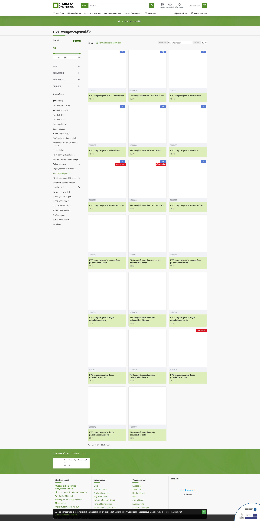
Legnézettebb (78, 453)
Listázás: (198, 43)
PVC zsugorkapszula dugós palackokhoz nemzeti (101, 433)
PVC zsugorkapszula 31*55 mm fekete (106, 95)
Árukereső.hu (188, 494)
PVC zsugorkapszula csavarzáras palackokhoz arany (104, 261)
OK (204, 512)
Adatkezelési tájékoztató (66, 514)
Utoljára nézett (61, 453)
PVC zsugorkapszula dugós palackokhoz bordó (182, 318)
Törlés (78, 41)
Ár (54, 48)
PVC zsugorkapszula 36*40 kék (184, 150)
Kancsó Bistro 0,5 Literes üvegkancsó (76, 460)
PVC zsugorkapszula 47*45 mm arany (106, 205)
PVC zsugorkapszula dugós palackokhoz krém (182, 376)
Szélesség (58, 73)
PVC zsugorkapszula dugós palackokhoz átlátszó (142, 318)
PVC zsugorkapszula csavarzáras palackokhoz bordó (145, 261)
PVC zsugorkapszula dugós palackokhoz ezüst (101, 376)
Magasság (58, 79)
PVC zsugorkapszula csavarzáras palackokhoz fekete (185, 261)
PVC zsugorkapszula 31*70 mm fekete (147, 95)
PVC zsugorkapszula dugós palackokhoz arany (101, 318)
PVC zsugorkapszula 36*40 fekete (145, 150)
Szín (55, 66)
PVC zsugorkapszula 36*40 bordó (104, 150)
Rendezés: (167, 43)
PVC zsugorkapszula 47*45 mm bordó (147, 205)
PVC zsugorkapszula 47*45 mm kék (186, 205)
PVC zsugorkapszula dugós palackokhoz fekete (142, 376)
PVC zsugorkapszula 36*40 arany (185, 95)
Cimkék (57, 86)
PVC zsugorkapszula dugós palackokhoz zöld (142, 433)
